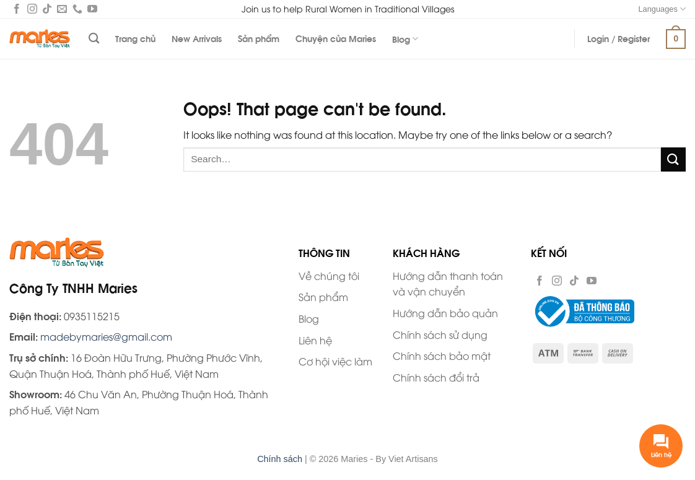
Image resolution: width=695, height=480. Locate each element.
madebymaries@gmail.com (106, 336)
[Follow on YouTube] (92, 10)
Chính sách (279, 459)
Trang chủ (135, 38)
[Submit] (673, 159)
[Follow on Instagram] (32, 10)
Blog (405, 38)
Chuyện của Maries (335, 38)
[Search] (94, 38)
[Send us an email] (62, 10)
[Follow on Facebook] (17, 10)
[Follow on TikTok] (47, 10)
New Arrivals (197, 38)
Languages (662, 9)
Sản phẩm (258, 38)
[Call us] (77, 10)
